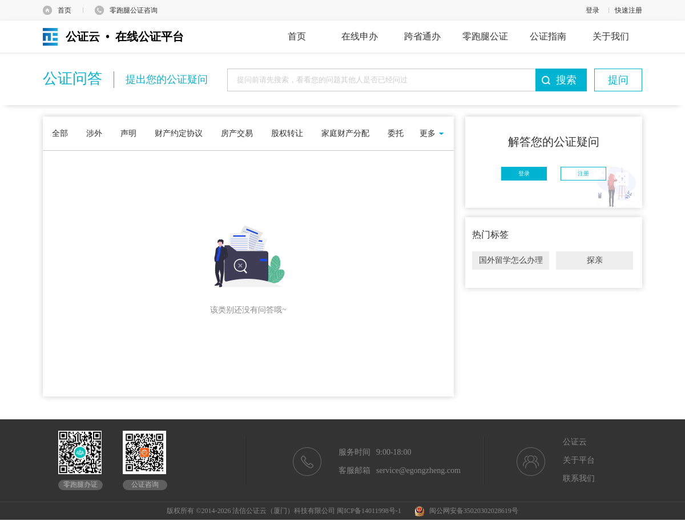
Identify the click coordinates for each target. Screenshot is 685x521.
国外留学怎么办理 (511, 260)
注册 (583, 173)
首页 (64, 10)
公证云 (575, 442)
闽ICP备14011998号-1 (369, 511)
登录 (592, 10)
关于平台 (579, 460)
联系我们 (579, 478)
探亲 (595, 260)
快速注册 (628, 10)
